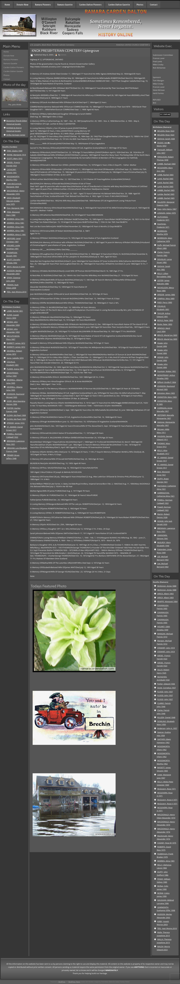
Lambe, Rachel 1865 (165, 194)
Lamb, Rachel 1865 (165, 178)
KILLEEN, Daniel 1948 (166, 717)
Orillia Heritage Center (15, 135)
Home (7, 4)
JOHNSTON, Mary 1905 (167, 397)
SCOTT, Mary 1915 (14, 158)
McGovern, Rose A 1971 (167, 799)
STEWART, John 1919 (166, 648)
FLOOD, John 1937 (165, 691)
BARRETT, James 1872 (16, 343)
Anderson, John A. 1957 (167, 728)
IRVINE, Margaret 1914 (16, 154)
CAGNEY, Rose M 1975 (166, 843)
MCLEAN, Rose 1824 (165, 131)
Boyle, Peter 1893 (164, 324)
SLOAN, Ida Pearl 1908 (16, 415)
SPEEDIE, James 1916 (15, 423)
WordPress (61, 982)
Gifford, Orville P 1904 (166, 382)
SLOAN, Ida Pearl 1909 (16, 419)
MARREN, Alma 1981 (15, 219)
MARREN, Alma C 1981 (16, 234)
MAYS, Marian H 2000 (16, 266)
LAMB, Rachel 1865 (165, 174)
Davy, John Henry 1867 (166, 209)
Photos (140, 4)
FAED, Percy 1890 (164, 302)
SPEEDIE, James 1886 (166, 294)
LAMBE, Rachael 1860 (166, 164)
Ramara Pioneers (43, 4)
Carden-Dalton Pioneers (90, 4)
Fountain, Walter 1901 (166, 371)
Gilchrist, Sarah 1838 (166, 138)
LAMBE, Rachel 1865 (165, 190)
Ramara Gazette (65, 4)
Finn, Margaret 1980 (15, 208)
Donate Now (22, 4)
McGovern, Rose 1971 (166, 789)
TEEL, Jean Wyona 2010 (16, 292)
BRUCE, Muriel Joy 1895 (167, 335)
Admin (63, 54)
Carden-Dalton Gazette (119, 4)
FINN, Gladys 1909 (14, 151)
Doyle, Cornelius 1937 (166, 687)
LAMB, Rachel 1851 (15, 311)
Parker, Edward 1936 (166, 684)
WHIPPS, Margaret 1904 (167, 601)
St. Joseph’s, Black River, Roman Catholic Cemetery (53, 45)
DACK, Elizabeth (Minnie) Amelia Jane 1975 (13, 201)
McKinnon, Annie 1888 (166, 586)
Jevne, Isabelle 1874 (15, 358)
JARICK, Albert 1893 (165, 593)
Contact (154, 4)
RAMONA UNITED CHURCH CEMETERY (132, 45)
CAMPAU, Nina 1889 (165, 298)
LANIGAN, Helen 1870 (166, 213)
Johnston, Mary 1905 (166, 393)
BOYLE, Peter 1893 (165, 320)
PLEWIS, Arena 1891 (15, 369)
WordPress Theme (74, 982)
